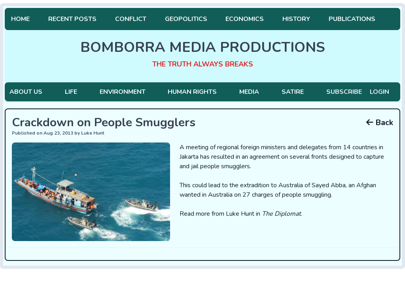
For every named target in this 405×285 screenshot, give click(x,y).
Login (379, 91)
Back (379, 122)
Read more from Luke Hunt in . (241, 213)
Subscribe (344, 91)
